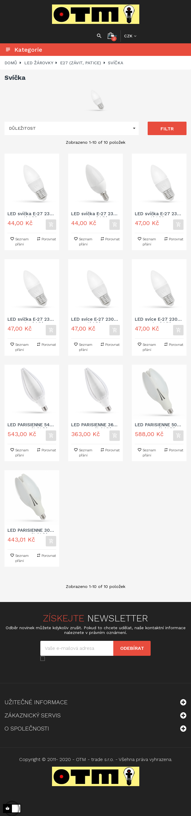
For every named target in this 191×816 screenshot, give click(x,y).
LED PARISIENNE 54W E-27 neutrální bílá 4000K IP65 (30, 425)
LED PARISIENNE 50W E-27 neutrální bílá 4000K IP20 (158, 425)
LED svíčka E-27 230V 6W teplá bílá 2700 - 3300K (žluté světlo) (159, 214)
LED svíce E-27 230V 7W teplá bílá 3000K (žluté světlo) (94, 320)
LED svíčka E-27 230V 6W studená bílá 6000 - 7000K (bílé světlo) (31, 320)
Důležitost (74, 128)
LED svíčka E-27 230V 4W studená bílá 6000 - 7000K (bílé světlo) (95, 214)
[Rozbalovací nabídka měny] (130, 36)
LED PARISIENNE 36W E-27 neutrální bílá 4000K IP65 (94, 425)
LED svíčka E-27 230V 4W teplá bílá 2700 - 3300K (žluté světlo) (31, 214)
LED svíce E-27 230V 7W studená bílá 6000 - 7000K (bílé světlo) (158, 320)
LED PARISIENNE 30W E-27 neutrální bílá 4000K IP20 (30, 531)
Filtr (167, 129)
